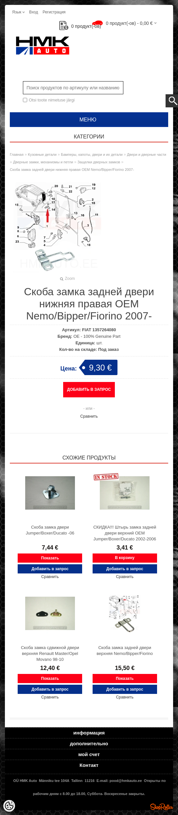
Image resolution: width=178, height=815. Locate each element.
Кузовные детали (42, 154)
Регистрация (54, 12)
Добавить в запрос (89, 389)
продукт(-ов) (80, 26)
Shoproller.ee (161, 807)
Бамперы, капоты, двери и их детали (91, 154)
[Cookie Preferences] (9, 806)
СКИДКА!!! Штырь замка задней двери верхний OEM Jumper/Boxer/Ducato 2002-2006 (124, 533)
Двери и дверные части (146, 154)
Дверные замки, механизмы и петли (43, 162)
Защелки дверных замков (99, 162)
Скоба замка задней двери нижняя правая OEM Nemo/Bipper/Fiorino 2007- (72, 170)
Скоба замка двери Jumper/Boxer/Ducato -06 (50, 530)
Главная (17, 154)
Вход (33, 12)
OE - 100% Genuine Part (96, 336)
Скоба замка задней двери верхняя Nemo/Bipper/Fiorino (125, 650)
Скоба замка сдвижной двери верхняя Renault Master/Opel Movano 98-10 (50, 653)
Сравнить (89, 416)
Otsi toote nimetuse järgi (52, 100)
